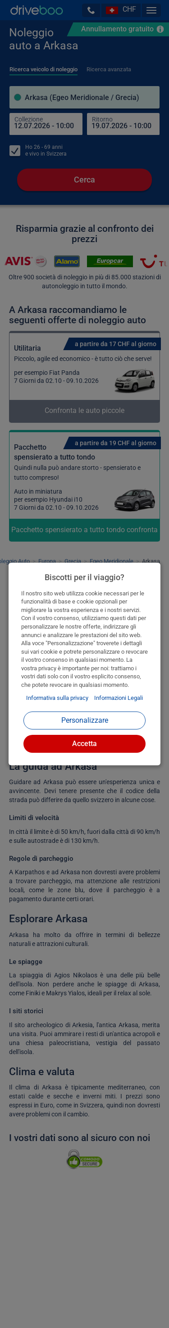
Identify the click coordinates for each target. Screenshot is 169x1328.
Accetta (84, 743)
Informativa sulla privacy (57, 697)
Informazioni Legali (118, 697)
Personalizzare (84, 720)
